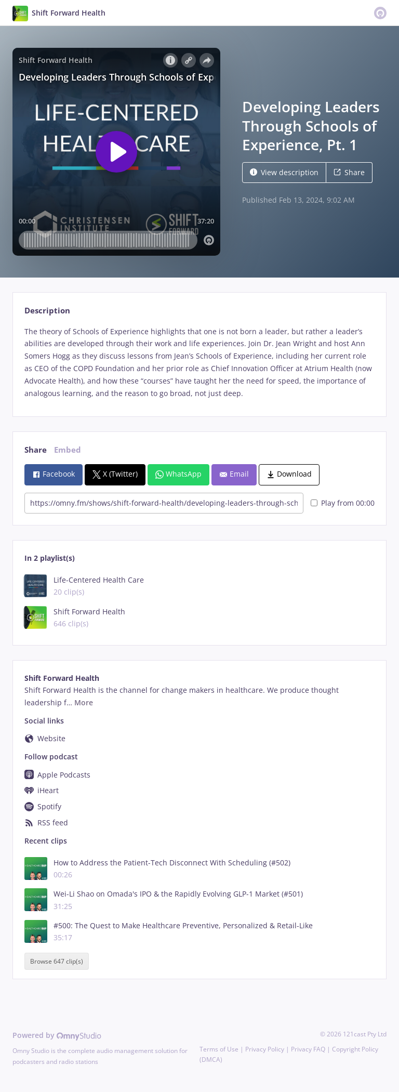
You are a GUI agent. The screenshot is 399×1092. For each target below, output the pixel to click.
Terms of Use (219, 1049)
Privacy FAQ (308, 1049)
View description (284, 172)
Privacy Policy (264, 1049)
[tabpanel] (199, 362)
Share (349, 172)
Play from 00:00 (343, 503)
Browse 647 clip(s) (56, 961)
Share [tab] (35, 449)
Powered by (56, 1035)
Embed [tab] (67, 449)
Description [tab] (47, 310)
